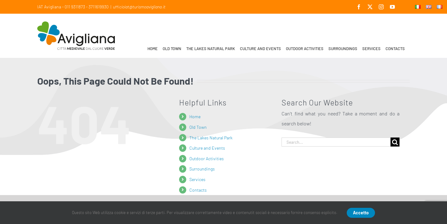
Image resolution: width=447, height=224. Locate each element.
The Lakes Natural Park (211, 137)
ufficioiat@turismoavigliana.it (139, 6)
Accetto (361, 212)
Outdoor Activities (206, 158)
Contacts (198, 190)
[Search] (395, 142)
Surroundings (202, 168)
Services (197, 179)
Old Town (198, 127)
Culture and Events (207, 148)
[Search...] (336, 142)
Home (195, 116)
